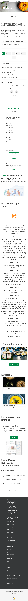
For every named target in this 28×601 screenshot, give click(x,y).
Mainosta (9, 561)
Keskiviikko (8, 53)
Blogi (8, 570)
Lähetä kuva (14, 95)
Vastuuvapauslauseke (14, 597)
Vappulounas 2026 (11, 540)
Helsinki (14, 158)
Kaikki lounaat (10, 581)
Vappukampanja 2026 (11, 554)
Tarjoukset (9, 542)
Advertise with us (10, 563)
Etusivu (9, 490)
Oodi (19, 490)
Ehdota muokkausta (14, 108)
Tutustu (14, 437)
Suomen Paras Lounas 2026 (13, 573)
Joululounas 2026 (11, 537)
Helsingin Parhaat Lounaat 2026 (14, 575)
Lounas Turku (10, 529)
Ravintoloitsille (14, 111)
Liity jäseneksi (10, 549)
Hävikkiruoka (10, 535)
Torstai (13, 53)
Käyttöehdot (14, 593)
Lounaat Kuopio (10, 532)
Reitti (14, 153)
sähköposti (8, 139)
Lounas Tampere (10, 527)
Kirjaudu (14, 169)
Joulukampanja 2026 (11, 552)
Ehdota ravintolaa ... (11, 518)
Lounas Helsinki (10, 524)
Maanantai (23, 53)
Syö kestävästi (10, 583)
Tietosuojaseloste (14, 595)
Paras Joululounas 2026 (12, 578)
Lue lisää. (17, 44)
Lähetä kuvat (14, 364)
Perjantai (18, 53)
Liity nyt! (12, 166)
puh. (10, 141)
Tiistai (3, 53)
